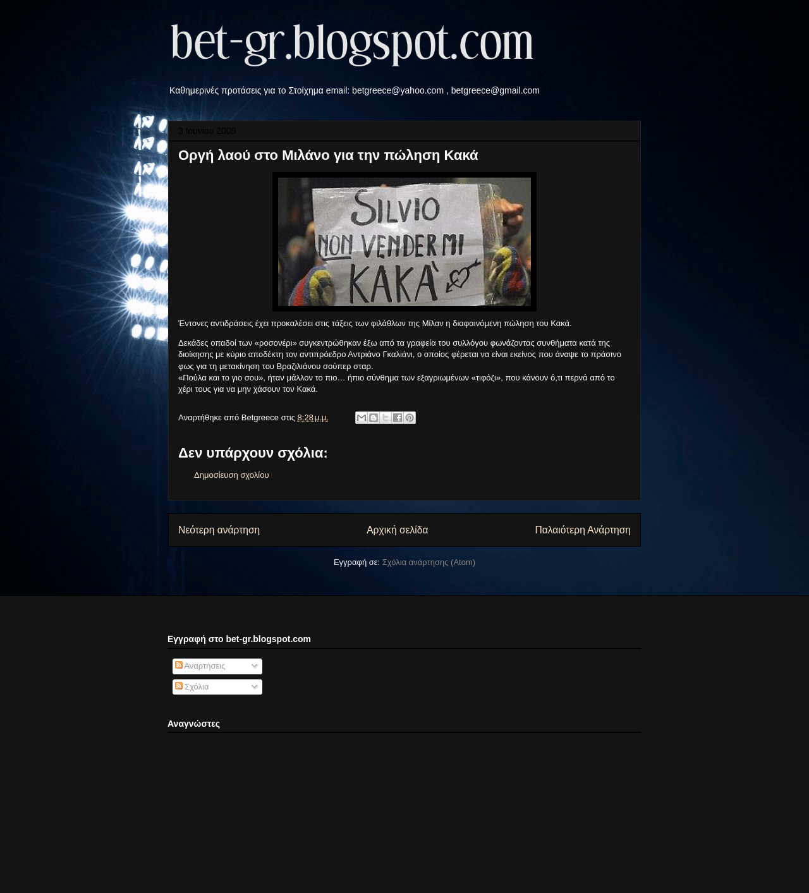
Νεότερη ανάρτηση (219, 530)
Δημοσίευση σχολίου (231, 475)
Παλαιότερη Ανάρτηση (583, 530)
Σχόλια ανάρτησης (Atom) (428, 562)
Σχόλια (192, 686)
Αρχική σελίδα (397, 530)
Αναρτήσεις (200, 666)
